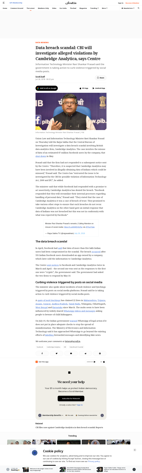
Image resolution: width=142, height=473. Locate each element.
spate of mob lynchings (48, 300)
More (104, 8)
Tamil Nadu (74, 304)
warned (73, 320)
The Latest (31, 8)
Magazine (83, 8)
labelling (49, 335)
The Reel (73, 8)
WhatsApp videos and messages (79, 311)
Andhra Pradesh (60, 304)
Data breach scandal (76, 347)
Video (54, 8)
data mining (42, 42)
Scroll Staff (40, 76)
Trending (94, 8)
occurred (96, 251)
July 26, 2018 (79, 233)
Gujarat (47, 304)
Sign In (80, 405)
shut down (41, 156)
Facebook (40, 347)
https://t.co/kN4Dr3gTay (73, 227)
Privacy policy (94, 460)
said (60, 248)
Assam (39, 304)
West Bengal (42, 307)
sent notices (53, 265)
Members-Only (43, 8)
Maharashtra (90, 300)
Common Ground (16, 8)
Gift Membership (16, 3)
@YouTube (90, 227)
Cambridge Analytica (53, 347)
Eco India (63, 8)
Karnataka (57, 307)
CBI (65, 347)
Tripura (101, 300)
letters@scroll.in (72, 341)
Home (5, 8)
